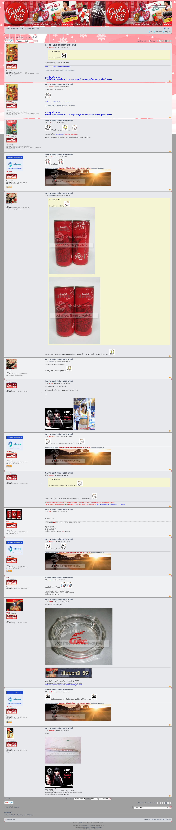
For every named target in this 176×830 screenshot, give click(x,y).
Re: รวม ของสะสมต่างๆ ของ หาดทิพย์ (60, 45)
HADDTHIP (35, 28)
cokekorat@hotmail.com (51, 168)
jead (50, 580)
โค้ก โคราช (51, 157)
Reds (50, 511)
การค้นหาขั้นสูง (166, 8)
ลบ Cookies (152, 819)
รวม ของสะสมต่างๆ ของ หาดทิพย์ (20, 37)
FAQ (152, 31)
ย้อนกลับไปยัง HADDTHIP (13, 807)
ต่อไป (168, 799)
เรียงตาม (92, 798)
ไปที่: (131, 807)
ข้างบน (169, 81)
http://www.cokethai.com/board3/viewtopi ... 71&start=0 (60, 70)
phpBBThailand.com (96, 827)
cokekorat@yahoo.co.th (97, 168)
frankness (51, 195)
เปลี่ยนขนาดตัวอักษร (168, 28)
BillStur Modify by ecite (87, 825)
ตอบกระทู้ (9, 41)
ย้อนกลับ (8, 799)
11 (170, 41)
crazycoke (51, 47)
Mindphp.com (86, 827)
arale (50, 123)
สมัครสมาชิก (158, 31)
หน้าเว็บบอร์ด (11, 28)
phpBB (80, 822)
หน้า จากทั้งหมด (149, 41)
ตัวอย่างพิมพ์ (165, 28)
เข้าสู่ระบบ (167, 31)
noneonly (51, 475)
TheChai (51, 383)
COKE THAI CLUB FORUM (23, 28)
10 (168, 41)
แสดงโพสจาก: (75, 798)
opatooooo (52, 730)
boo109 (51, 601)
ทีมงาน (146, 819)
